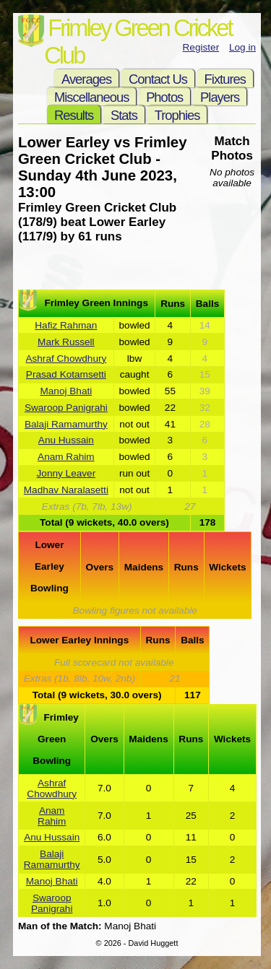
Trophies (177, 115)
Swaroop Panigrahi (66, 407)
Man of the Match (58, 926)
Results (73, 115)
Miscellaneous (91, 97)
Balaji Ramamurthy (66, 424)
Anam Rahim (66, 456)
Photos (164, 97)
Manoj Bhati (66, 391)
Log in (242, 47)
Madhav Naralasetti (66, 489)
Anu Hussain (66, 440)
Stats (124, 115)
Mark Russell (66, 341)
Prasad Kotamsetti (66, 374)
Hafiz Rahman (66, 325)
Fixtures (225, 79)
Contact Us (158, 79)
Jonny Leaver (66, 473)
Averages (86, 79)
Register (201, 47)
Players (219, 97)
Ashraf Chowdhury (65, 358)
